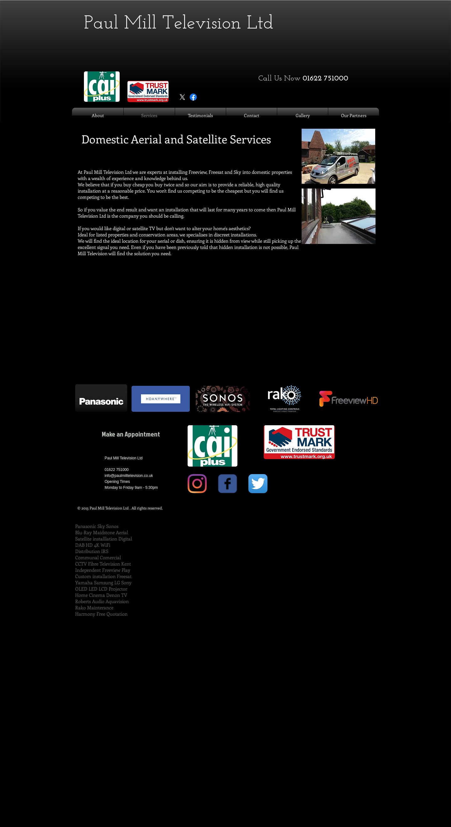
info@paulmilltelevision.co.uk (129, 475)
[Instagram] (197, 483)
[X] (182, 97)
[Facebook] (193, 97)
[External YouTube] (225, 334)
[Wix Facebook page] (227, 483)
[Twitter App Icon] (257, 483)
